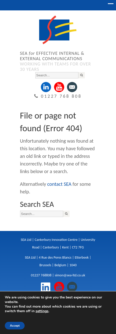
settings (42, 311)
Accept (15, 326)
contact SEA (59, 184)
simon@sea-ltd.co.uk (70, 275)
